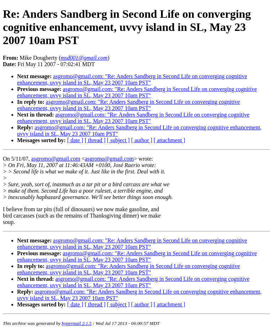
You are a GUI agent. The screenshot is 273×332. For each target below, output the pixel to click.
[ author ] (141, 140)
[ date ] (75, 140)
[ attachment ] (169, 140)
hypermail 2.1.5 (77, 323)
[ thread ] (95, 140)
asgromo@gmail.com (55, 159)
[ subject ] (118, 140)
